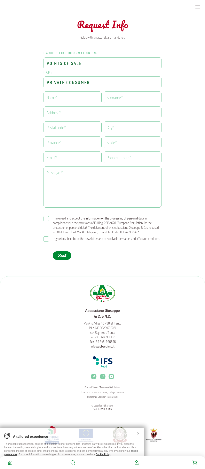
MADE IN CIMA (106, 407)
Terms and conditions (90, 390)
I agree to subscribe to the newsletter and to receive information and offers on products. (106, 237)
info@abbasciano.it (103, 345)
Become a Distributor (109, 385)
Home (10, 462)
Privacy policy (108, 390)
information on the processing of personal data (115, 217)
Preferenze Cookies (96, 395)
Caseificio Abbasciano (19, 7)
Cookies (119, 390)
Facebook (93, 375)
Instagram (102, 375)
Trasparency (112, 395)
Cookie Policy (103, 454)
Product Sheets (91, 385)
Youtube (111, 375)
